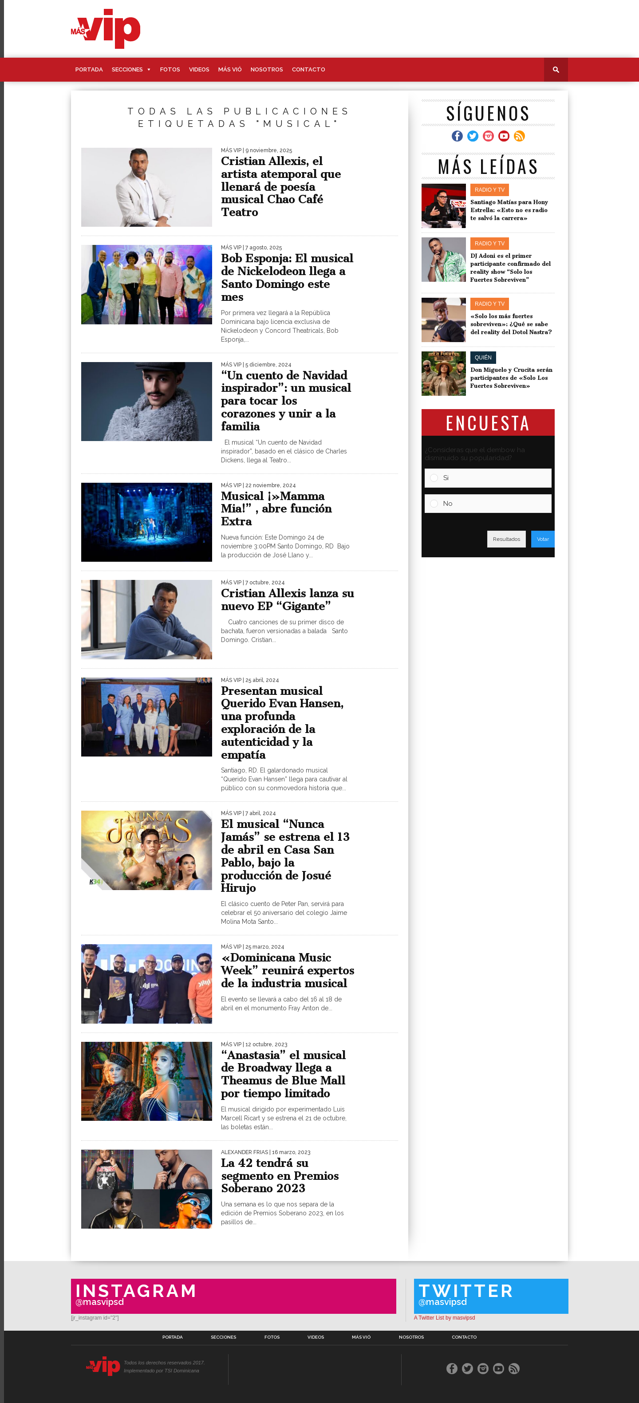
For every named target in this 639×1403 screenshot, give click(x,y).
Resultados (506, 539)
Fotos (170, 69)
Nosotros (267, 69)
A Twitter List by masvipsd (444, 1318)
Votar (543, 539)
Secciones (127, 69)
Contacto (308, 69)
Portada (89, 69)
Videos (199, 69)
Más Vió (230, 69)
